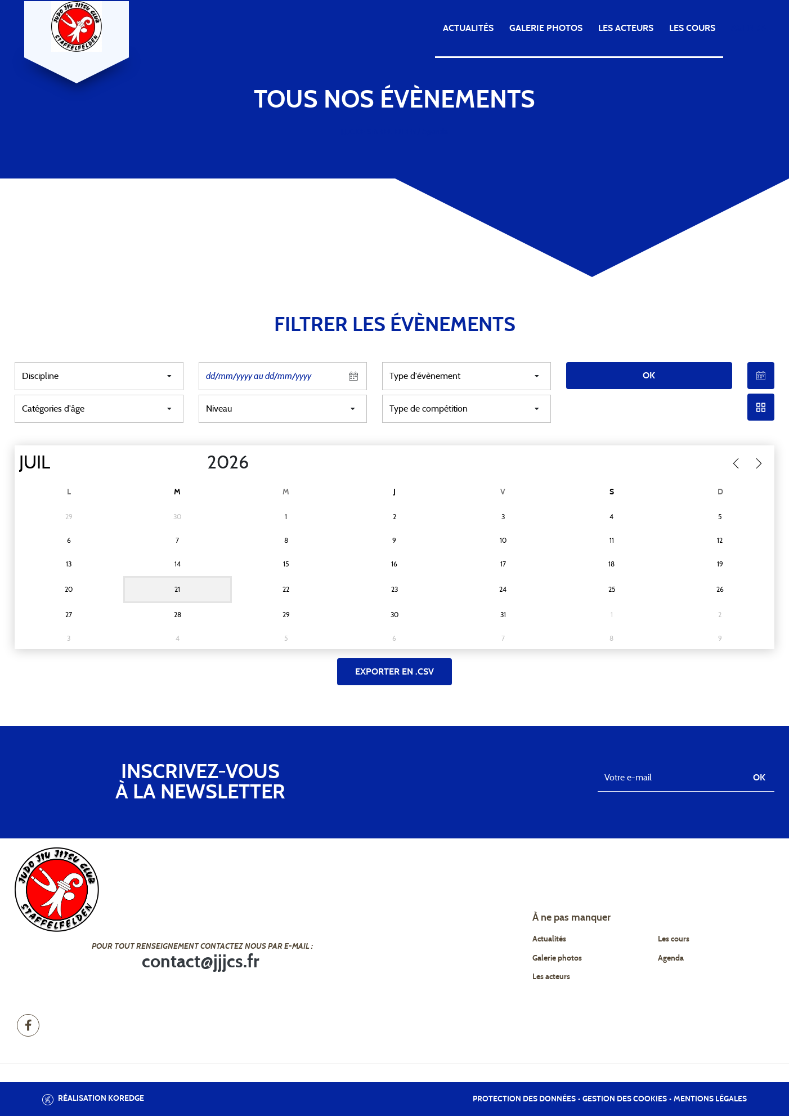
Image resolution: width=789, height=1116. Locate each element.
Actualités (468, 28)
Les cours (692, 28)
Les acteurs (625, 28)
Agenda (748, 28)
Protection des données (524, 1099)
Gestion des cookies (624, 1099)
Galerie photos (545, 28)
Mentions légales (710, 1099)
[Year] (198, 463)
